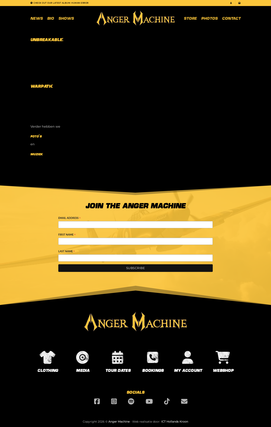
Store (190, 18)
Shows (66, 18)
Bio (50, 18)
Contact (231, 18)
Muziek (36, 154)
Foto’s (36, 136)
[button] (231, 3)
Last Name (66, 251)
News (36, 18)
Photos (209, 18)
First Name (67, 235)
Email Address (69, 218)
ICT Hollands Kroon (174, 421)
